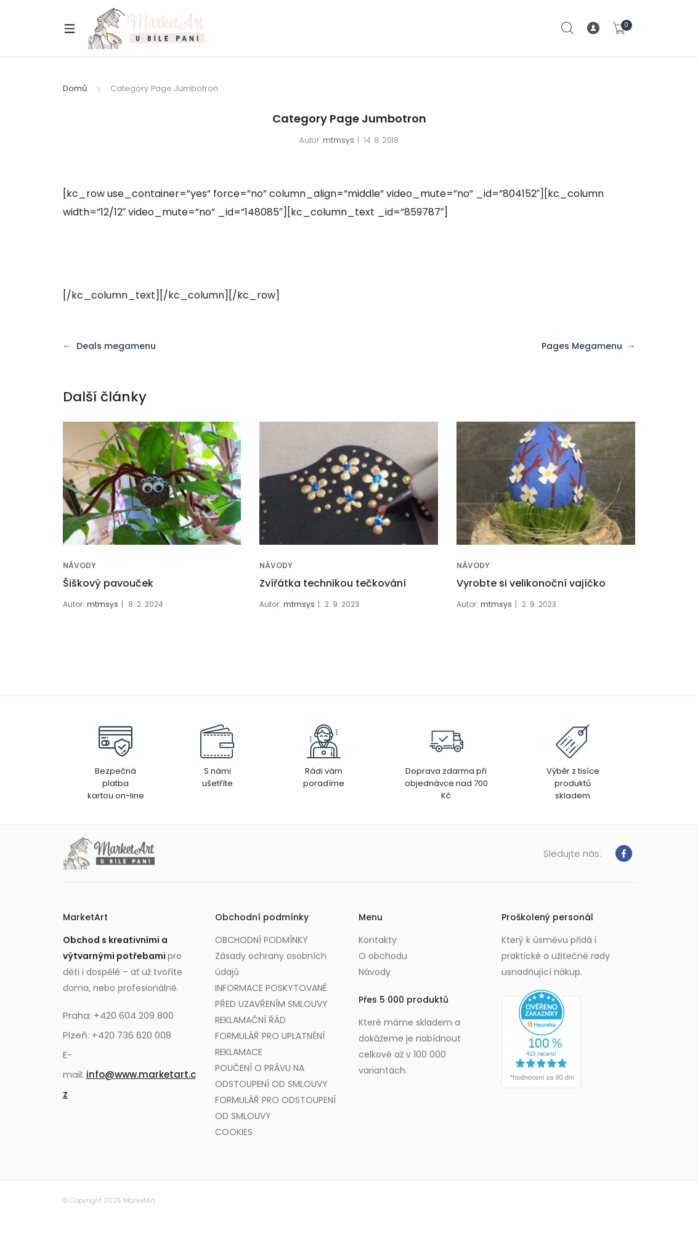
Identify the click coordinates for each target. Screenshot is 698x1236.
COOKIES (234, 1132)
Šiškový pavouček (108, 583)
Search (568, 28)
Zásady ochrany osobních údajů (271, 964)
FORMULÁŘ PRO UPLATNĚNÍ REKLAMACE (270, 1044)
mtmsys (338, 140)
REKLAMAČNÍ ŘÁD (250, 1020)
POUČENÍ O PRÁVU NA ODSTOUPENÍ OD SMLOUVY (271, 1076)
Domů (75, 88)
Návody (375, 972)
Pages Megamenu (582, 346)
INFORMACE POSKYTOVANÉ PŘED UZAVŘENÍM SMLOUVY (271, 996)
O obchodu (383, 956)
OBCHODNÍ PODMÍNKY (261, 940)
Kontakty (378, 940)
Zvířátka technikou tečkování (332, 583)
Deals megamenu (116, 346)
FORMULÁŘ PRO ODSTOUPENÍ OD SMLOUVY (275, 1108)
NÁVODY (79, 565)
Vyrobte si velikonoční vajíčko (531, 583)
